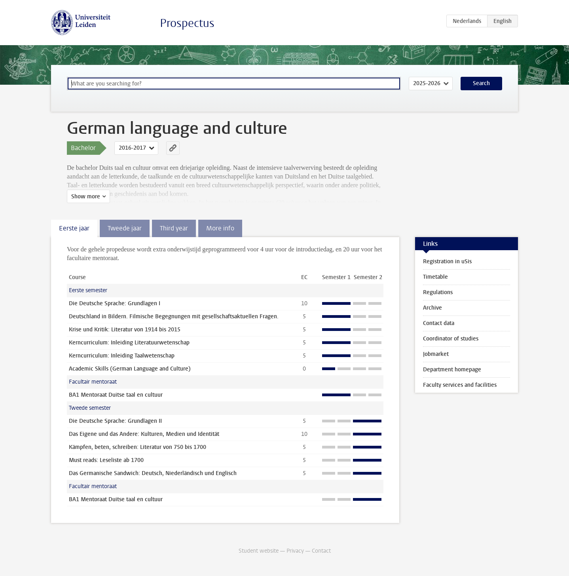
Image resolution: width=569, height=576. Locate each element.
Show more (85, 196)
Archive (432, 308)
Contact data (438, 323)
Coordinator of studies (450, 338)
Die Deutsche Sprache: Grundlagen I (114, 303)
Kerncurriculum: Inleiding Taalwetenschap (121, 355)
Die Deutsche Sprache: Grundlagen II (115, 421)
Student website (259, 551)
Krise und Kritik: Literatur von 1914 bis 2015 (124, 329)
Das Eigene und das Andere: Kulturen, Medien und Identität (144, 434)
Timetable (435, 277)
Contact (321, 551)
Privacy (295, 551)
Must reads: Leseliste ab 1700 (106, 460)
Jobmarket (436, 354)
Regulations (438, 292)
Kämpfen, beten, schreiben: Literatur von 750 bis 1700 (137, 447)
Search (481, 83)
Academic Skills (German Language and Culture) (130, 369)
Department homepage (452, 369)
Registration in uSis (447, 261)
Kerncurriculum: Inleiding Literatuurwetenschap (129, 342)
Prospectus (187, 23)
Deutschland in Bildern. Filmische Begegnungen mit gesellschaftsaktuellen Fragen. (174, 316)
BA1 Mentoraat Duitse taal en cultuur (116, 395)
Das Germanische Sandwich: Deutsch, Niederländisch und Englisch (153, 473)
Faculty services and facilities (460, 385)
